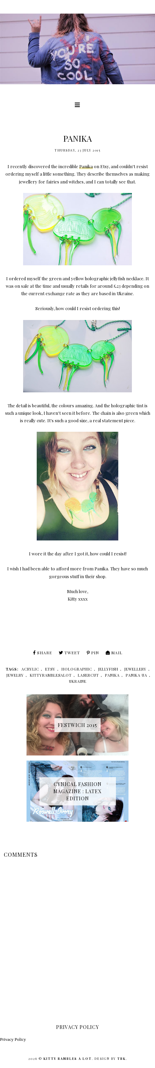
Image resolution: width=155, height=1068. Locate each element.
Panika (86, 166)
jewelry (15, 675)
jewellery (135, 669)
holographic (77, 669)
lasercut (88, 675)
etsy (50, 669)
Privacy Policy (13, 1039)
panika (112, 675)
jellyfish (108, 669)
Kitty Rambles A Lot (68, 1058)
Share (42, 652)
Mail (114, 652)
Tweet (69, 652)
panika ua (136, 675)
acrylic (30, 669)
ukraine (77, 681)
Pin (93, 652)
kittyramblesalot (51, 675)
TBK (121, 1058)
